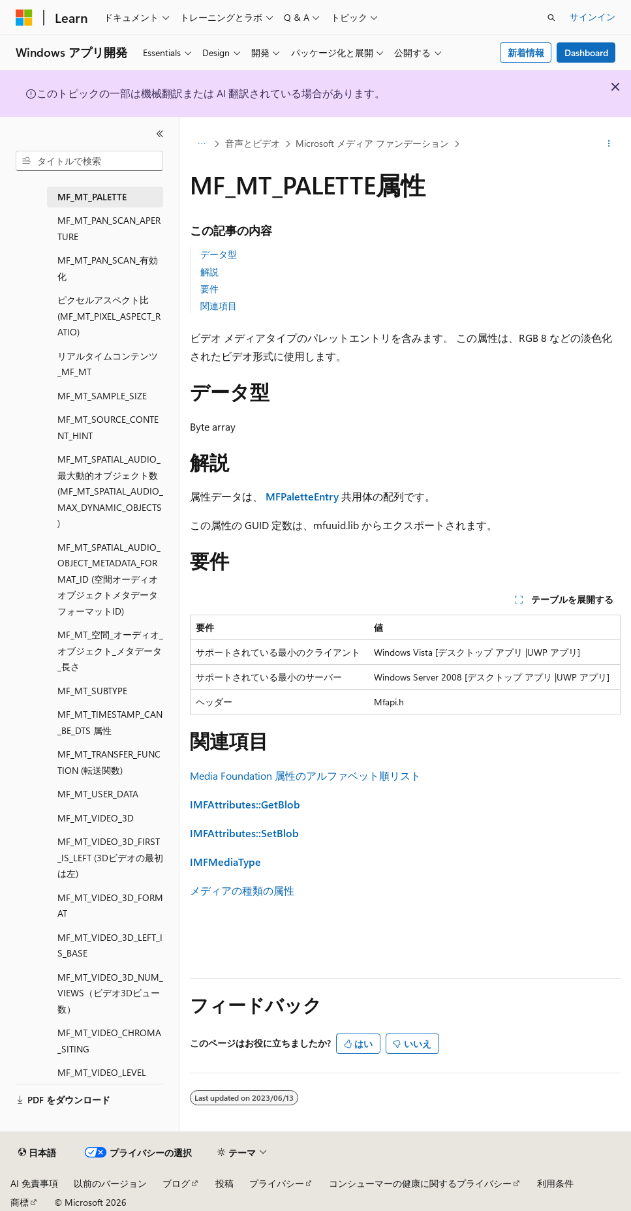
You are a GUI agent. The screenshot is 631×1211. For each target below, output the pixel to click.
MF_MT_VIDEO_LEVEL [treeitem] (101, 1072)
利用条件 (555, 1183)
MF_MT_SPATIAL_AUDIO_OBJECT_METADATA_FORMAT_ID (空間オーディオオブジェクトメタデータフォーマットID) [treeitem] (109, 579)
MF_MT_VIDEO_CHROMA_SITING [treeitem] (109, 1040)
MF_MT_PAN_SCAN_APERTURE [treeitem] (109, 228)
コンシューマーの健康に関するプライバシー (420, 1183)
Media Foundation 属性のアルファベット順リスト (305, 775)
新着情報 (526, 52)
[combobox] (89, 161)
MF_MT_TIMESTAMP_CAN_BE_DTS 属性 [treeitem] (109, 722)
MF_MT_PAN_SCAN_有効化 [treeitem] (107, 268)
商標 (19, 1202)
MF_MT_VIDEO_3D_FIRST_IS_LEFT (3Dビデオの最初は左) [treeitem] (110, 857)
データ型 (218, 254)
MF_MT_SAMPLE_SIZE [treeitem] (102, 396)
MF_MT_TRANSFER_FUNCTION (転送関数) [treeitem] (109, 762)
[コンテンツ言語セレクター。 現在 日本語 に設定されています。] (37, 1152)
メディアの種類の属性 (242, 890)
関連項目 (218, 305)
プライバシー (276, 1183)
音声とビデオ (252, 143)
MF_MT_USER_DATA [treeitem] (97, 794)
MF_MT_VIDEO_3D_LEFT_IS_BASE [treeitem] (109, 945)
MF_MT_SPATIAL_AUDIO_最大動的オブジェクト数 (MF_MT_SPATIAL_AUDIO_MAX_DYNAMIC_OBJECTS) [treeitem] (110, 491)
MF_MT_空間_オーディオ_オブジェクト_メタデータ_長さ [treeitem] (110, 650)
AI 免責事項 (34, 1183)
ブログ (176, 1183)
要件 (209, 289)
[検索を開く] (551, 17)
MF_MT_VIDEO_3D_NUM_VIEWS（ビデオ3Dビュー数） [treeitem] (110, 993)
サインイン (592, 16)
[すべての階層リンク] (201, 144)
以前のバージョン (110, 1183)
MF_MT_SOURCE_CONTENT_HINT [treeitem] (108, 427)
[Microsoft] (24, 17)
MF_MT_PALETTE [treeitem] (92, 197)
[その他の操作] (609, 144)
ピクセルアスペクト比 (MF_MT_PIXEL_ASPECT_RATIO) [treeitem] (109, 316)
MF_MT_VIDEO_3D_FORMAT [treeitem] (110, 905)
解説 (209, 272)
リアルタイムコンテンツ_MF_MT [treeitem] (107, 364)
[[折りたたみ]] (160, 134)
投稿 (224, 1183)
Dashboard (586, 52)
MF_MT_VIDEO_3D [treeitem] (95, 818)
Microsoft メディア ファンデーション (372, 143)
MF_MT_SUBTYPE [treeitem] (92, 690)
